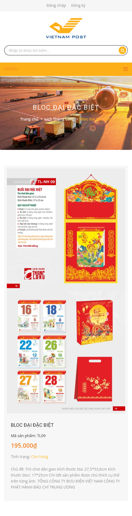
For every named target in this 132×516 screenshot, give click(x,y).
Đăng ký (78, 5)
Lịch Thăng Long (59, 119)
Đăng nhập (56, 5)
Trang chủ (29, 119)
